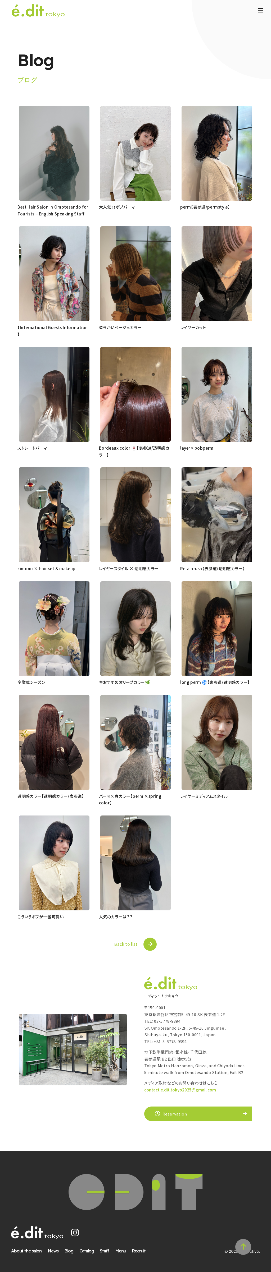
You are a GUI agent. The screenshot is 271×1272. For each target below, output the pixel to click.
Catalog (89, 1246)
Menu (123, 1246)
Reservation (171, 1106)
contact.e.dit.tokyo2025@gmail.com (180, 1082)
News (55, 1246)
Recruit (141, 1246)
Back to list (125, 931)
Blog (71, 1246)
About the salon (29, 1246)
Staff (107, 1246)
